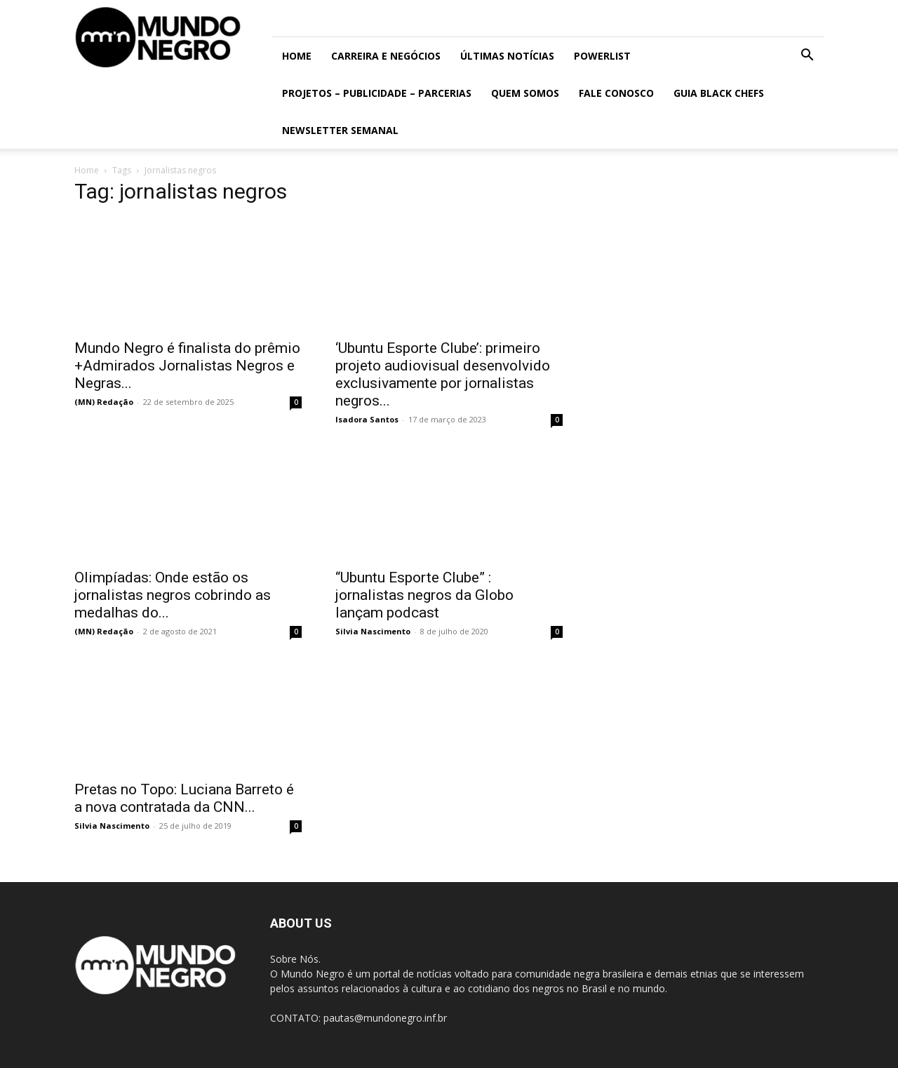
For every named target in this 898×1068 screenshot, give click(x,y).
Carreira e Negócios (386, 55)
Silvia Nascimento (372, 631)
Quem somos (525, 93)
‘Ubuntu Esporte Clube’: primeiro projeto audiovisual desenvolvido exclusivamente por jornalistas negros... (442, 374)
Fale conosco (616, 93)
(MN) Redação (103, 401)
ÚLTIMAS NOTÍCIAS (507, 55)
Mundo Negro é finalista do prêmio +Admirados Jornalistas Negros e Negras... (187, 366)
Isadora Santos (366, 419)
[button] (807, 56)
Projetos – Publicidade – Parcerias (376, 93)
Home (296, 55)
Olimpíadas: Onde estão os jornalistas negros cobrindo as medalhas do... (172, 595)
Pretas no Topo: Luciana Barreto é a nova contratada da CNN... (184, 798)
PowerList (602, 55)
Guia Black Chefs (719, 93)
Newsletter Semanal (340, 130)
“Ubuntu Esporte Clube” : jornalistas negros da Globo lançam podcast (424, 595)
